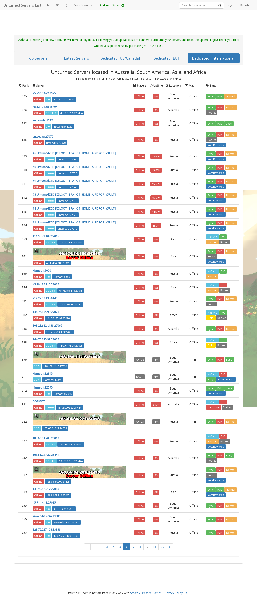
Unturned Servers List (22, 5)
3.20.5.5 (50, 304)
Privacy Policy (174, 593)
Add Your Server (112, 5)
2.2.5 (37, 366)
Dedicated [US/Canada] (120, 58)
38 (154, 547)
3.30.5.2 (50, 242)
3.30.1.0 (50, 461)
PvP (220, 107)
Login (230, 5)
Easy (229, 123)
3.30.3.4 (50, 345)
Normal (230, 96)
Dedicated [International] (214, 58)
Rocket (212, 112)
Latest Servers (76, 58)
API (188, 593)
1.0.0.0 (50, 159)
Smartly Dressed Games (146, 593)
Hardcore (214, 407)
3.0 (48, 99)
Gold (211, 317)
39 (162, 547)
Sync (211, 96)
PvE (219, 96)
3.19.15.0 (51, 113)
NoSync (212, 236)
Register (245, 5)
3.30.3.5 (50, 290)
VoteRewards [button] (84, 5)
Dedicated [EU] (166, 58)
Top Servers (37, 58)
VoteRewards (216, 145)
